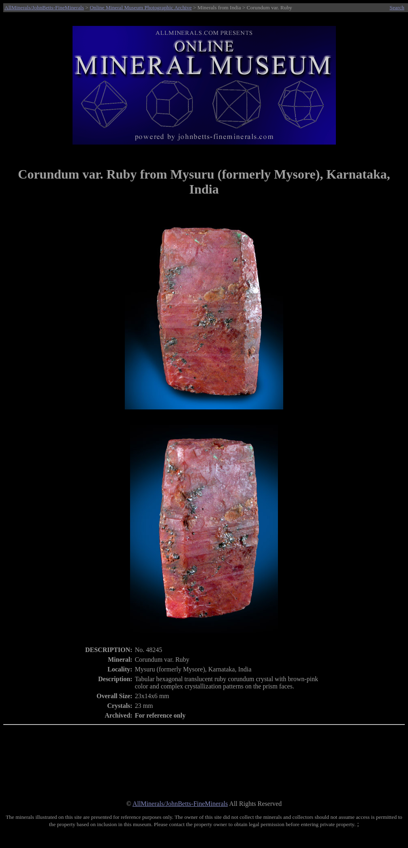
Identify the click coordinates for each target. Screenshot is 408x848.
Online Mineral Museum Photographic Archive (141, 7)
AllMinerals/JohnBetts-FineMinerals (44, 7)
